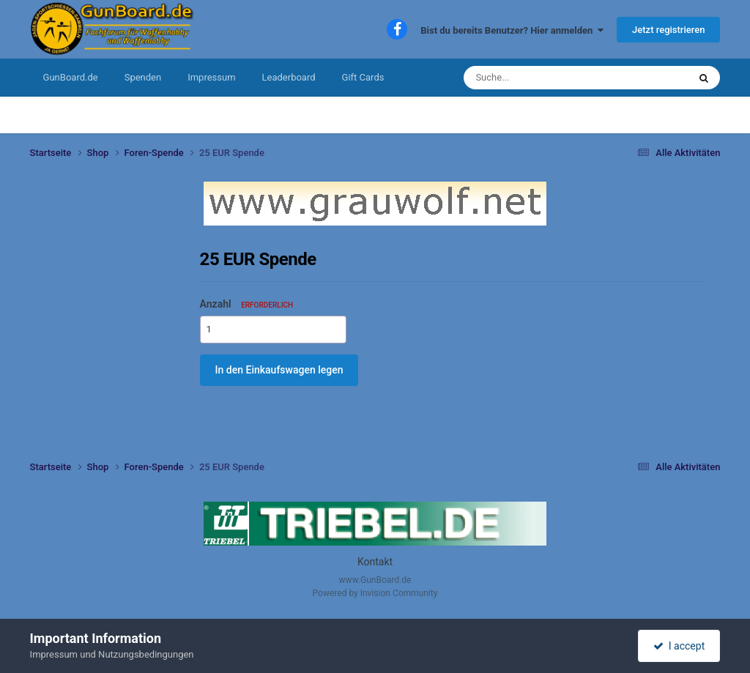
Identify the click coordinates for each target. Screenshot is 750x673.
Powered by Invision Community (375, 593)
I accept (679, 646)
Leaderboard (289, 77)
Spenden (143, 77)
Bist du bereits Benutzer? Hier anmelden (512, 30)
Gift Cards (363, 77)
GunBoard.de (70, 77)
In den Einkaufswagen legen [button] (279, 370)
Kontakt (375, 562)
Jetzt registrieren (668, 29)
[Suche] (536, 77)
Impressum (211, 77)
